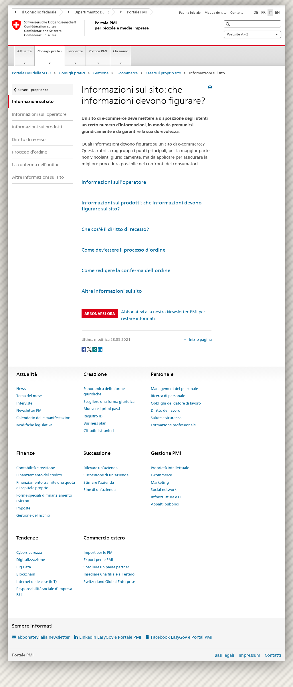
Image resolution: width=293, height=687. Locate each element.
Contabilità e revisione (35, 467)
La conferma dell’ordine (35, 164)
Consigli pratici (50, 53)
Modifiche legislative (34, 425)
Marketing (160, 482)
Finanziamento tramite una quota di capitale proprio (45, 485)
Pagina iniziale (190, 13)
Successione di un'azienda (106, 475)
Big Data (23, 567)
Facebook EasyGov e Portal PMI (181, 637)
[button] (228, 24)
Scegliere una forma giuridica (109, 401)
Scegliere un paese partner (106, 567)
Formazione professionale (173, 425)
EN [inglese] (277, 12)
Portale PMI (133, 12)
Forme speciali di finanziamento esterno (44, 498)
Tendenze (75, 51)
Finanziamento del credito (39, 475)
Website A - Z (252, 34)
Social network (164, 489)
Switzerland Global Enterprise (109, 581)
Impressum (249, 655)
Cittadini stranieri (99, 430)
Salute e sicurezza (166, 417)
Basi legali (224, 655)
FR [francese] (263, 12)
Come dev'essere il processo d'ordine (123, 250)
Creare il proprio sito (163, 73)
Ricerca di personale (168, 395)
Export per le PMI (98, 559)
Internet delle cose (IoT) (36, 581)
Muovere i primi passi (102, 408)
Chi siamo (120, 51)
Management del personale (174, 388)
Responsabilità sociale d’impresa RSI (44, 591)
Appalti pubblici (165, 504)
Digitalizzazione (30, 559)
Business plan (95, 423)
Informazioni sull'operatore (114, 182)
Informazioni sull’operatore (39, 114)
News (21, 388)
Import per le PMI (99, 552)
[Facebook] (84, 349)
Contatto (236, 13)
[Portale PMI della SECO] (93, 28)
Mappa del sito (216, 13)
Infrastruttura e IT (166, 497)
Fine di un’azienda (100, 489)
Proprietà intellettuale (170, 467)
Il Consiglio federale (35, 12)
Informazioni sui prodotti (37, 127)
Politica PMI (98, 51)
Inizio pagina (200, 339)
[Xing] (95, 349)
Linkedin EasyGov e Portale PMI (110, 637)
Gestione (100, 73)
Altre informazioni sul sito (38, 177)
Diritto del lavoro (165, 410)
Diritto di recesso (28, 139)
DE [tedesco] (256, 12)
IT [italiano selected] (270, 12)
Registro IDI (94, 416)
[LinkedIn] (100, 349)
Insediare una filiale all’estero (109, 574)
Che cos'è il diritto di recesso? (115, 229)
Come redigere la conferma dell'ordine (126, 270)
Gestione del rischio (33, 515)
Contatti (273, 655)
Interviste (24, 403)
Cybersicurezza (29, 552)
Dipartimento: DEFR (88, 12)
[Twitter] (89, 349)
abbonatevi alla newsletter (43, 637)
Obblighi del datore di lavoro (176, 403)
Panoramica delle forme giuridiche (104, 391)
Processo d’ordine (29, 152)
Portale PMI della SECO (31, 73)
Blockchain (25, 574)
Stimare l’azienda (99, 482)
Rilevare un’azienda (101, 467)
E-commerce (127, 73)
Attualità (24, 51)
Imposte (23, 508)
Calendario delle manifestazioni (44, 417)
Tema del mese (29, 395)
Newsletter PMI (29, 410)
